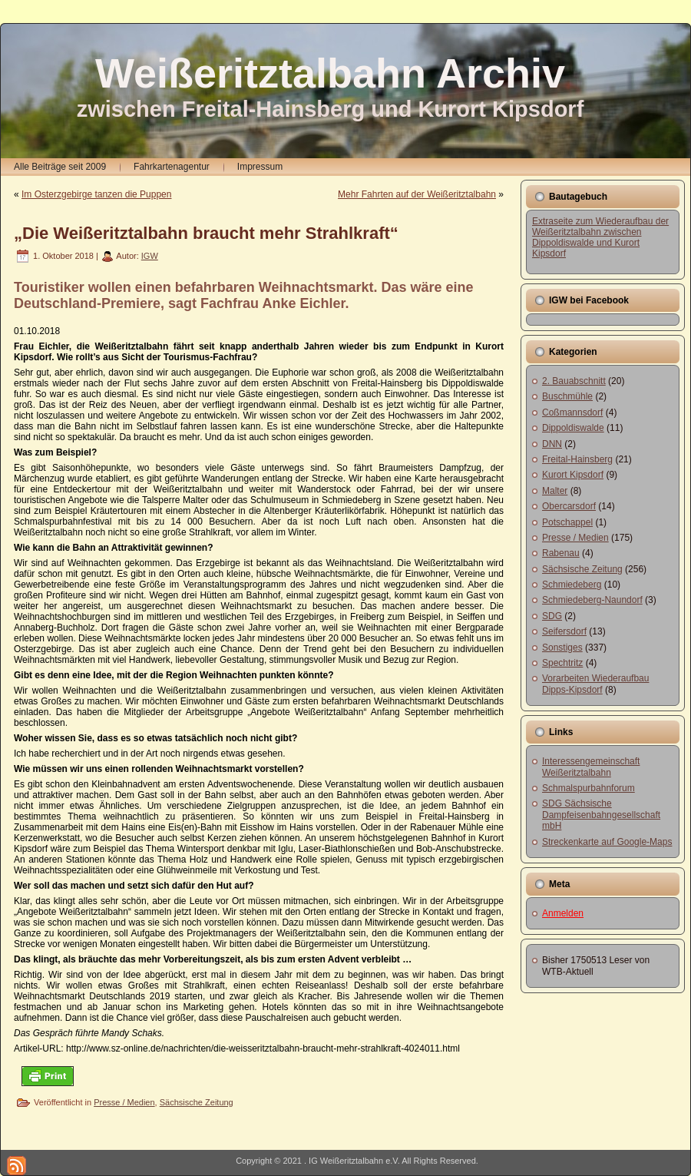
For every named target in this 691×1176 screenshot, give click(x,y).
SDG (552, 616)
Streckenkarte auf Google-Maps (607, 841)
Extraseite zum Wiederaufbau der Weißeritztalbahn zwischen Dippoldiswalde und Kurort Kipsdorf (600, 237)
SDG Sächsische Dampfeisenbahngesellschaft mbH (601, 814)
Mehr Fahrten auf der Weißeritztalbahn (417, 194)
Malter (554, 490)
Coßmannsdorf (572, 412)
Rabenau (561, 553)
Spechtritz (562, 663)
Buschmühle (567, 396)
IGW (149, 255)
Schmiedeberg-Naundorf (592, 600)
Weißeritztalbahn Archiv (330, 73)
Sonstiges (562, 647)
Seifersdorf (564, 631)
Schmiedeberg (571, 584)
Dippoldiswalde (573, 427)
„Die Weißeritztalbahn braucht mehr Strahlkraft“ (206, 233)
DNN (552, 444)
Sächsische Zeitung (196, 1102)
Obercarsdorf (569, 506)
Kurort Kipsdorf (572, 474)
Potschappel (567, 522)
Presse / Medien (124, 1102)
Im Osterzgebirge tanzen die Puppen (96, 194)
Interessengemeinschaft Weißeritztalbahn (591, 766)
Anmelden (563, 913)
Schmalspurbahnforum (588, 788)
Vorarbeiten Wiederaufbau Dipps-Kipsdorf (595, 683)
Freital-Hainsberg (577, 459)
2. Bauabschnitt (574, 381)
